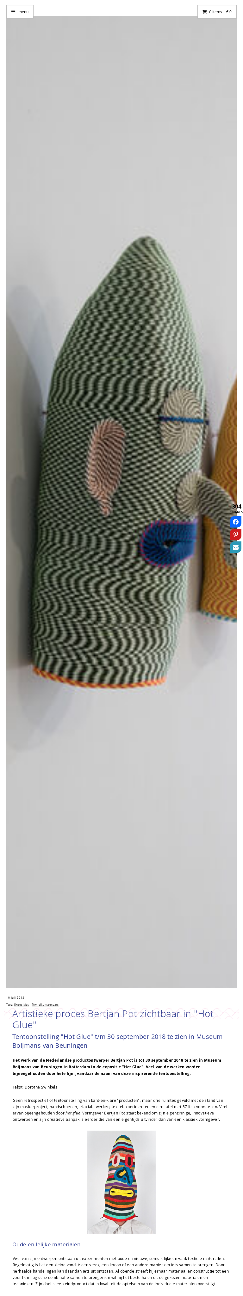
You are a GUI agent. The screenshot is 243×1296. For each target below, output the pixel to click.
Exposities (21, 1004)
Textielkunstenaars (45, 1004)
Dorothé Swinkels (41, 1086)
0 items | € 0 (220, 11)
